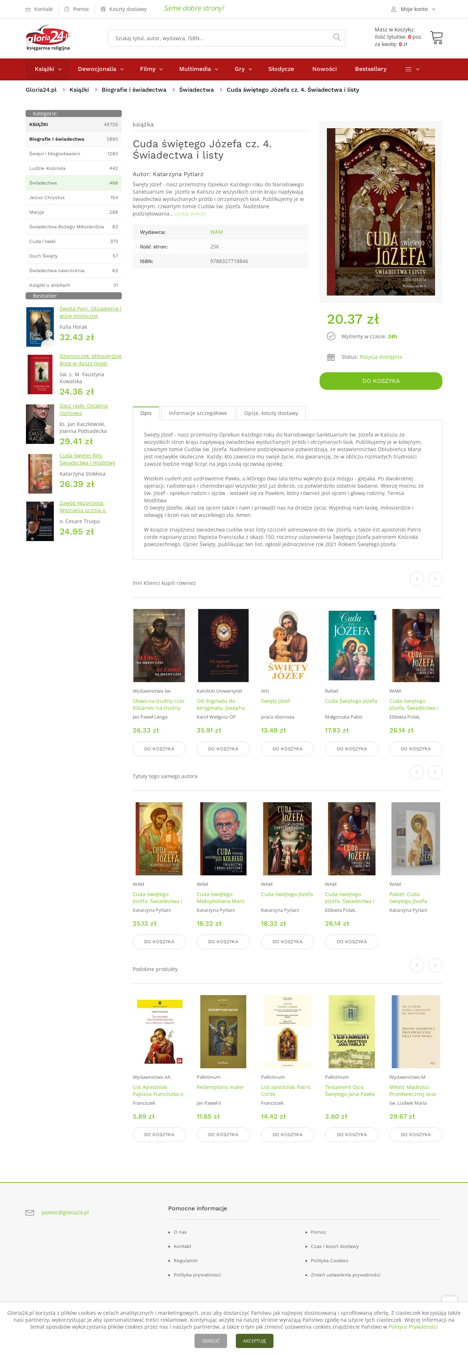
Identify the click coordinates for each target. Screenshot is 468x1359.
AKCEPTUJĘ (254, 1341)
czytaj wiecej (190, 213)
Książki (44, 68)
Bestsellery (370, 68)
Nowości (324, 68)
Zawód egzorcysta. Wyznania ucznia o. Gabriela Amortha (83, 510)
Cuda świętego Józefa (287, 894)
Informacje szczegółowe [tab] (198, 413)
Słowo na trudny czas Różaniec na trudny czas (159, 707)
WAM (216, 231)
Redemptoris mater (220, 1087)
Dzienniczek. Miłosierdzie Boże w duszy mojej (91, 360)
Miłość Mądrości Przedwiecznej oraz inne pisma (413, 1094)
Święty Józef (275, 700)
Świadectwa (196, 89)
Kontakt (182, 1246)
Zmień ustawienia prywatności (345, 1275)
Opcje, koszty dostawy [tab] (271, 413)
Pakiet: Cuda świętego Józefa (408, 898)
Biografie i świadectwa (134, 89)
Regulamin (186, 1260)
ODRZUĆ (211, 1341)
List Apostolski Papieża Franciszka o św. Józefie (158, 1094)
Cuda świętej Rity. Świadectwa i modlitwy (87, 459)
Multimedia (195, 68)
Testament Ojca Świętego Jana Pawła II (350, 1094)
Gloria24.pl (41, 89)
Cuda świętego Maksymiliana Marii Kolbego (221, 901)
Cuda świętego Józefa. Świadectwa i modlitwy (414, 707)
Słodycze (281, 68)
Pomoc (319, 1232)
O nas (180, 1232)
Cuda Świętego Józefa (351, 700)
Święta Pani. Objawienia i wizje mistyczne (90, 312)
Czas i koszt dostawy (335, 1246)
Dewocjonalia (97, 68)
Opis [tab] (146, 413)
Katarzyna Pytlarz (178, 174)
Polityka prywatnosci (197, 1275)
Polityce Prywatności (413, 1326)
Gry (240, 68)
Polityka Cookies (329, 1260)
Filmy (147, 68)
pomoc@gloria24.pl (65, 1211)
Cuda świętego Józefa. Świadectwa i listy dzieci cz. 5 (157, 901)
